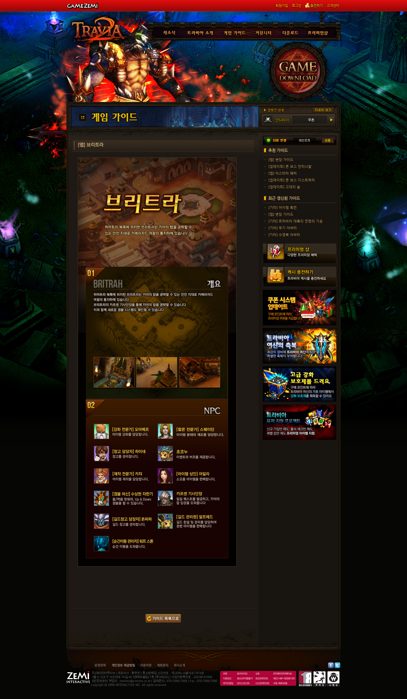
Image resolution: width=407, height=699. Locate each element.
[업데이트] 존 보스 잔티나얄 (290, 166)
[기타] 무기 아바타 (283, 227)
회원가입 (282, 5)
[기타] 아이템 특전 (283, 207)
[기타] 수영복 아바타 (284, 234)
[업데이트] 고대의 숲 (284, 186)
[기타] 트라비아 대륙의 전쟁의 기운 (296, 221)
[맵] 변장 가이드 (281, 159)
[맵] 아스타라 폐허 (283, 173)
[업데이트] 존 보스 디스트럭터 (292, 180)
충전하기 (314, 5)
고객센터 (333, 5)
